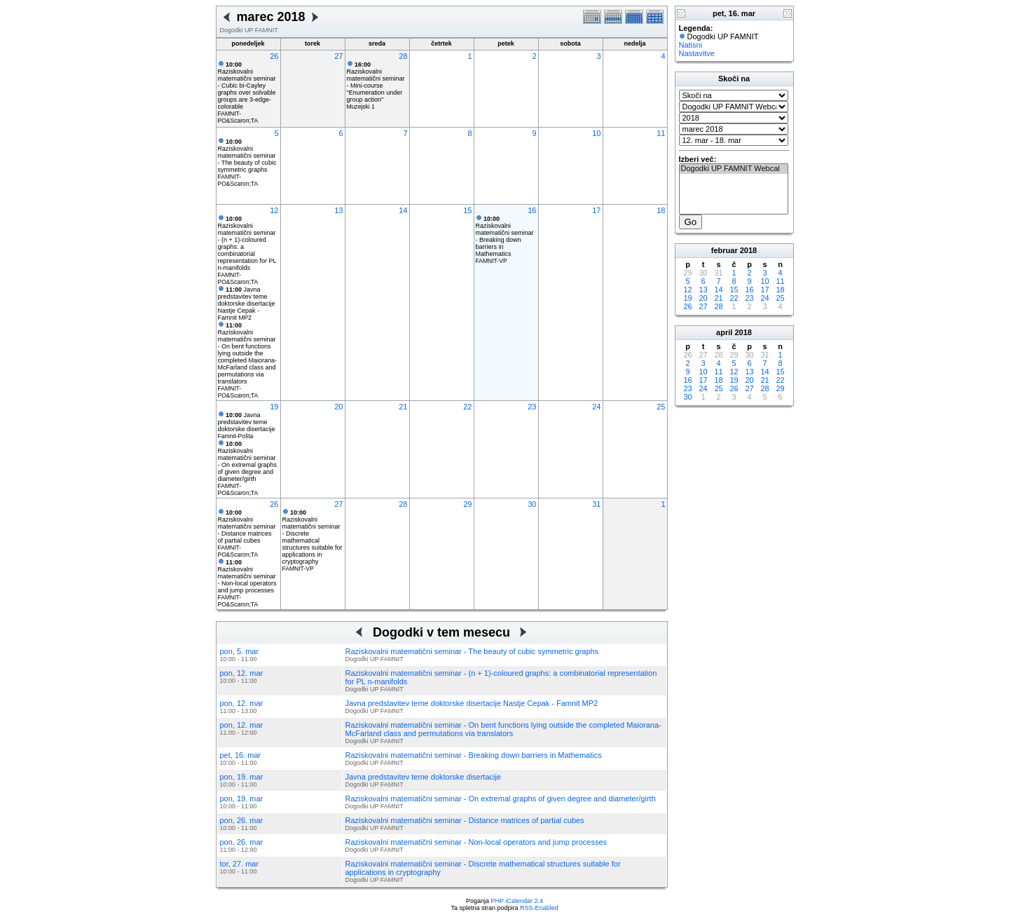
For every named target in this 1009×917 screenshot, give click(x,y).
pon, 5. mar (239, 651)
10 (596, 133)
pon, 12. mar (241, 673)
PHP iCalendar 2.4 (517, 900)
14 (403, 210)
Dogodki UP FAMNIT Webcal (734, 169)
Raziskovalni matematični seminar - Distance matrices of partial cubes (247, 526)
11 (661, 133)
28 (403, 56)
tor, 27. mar (239, 864)
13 (338, 210)
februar (724, 250)
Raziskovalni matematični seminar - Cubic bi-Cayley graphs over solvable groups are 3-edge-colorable (247, 85)
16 (532, 210)
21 (403, 406)
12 (274, 210)
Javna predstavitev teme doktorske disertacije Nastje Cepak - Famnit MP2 (246, 303)
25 (661, 406)
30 (532, 504)
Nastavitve (697, 53)
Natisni (691, 45)
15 (467, 210)
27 (338, 56)
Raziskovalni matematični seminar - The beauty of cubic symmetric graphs (247, 155)
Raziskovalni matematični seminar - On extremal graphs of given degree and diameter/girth (247, 461)
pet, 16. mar (240, 755)
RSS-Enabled (539, 907)
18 (661, 210)
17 (596, 210)
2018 (748, 250)
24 (596, 406)
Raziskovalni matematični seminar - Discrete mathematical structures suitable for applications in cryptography (312, 537)
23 (532, 406)
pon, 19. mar (241, 777)
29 (467, 504)
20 (338, 406)
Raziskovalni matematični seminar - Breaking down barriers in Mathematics (505, 236)
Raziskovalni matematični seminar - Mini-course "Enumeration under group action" (376, 82)
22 (467, 406)
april (724, 332)
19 (274, 406)
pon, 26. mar (241, 820)
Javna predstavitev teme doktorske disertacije (246, 422)
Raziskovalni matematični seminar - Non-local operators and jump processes (247, 576)
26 (274, 56)
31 (596, 504)
